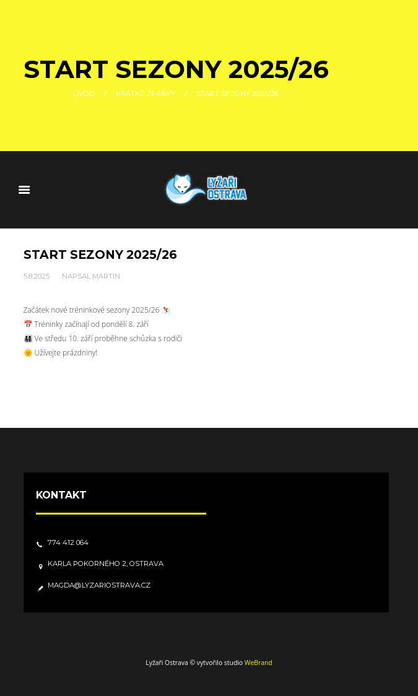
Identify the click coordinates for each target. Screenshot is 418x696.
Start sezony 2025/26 (100, 254)
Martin (106, 276)
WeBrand (258, 662)
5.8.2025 (37, 276)
